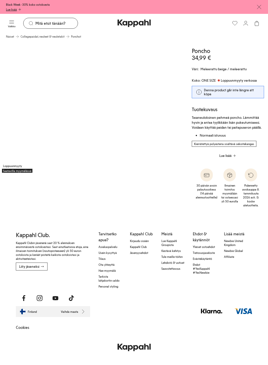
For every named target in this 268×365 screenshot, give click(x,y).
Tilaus (102, 258)
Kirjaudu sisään (139, 241)
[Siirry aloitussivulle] (134, 23)
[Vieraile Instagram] (40, 298)
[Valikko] (11, 23)
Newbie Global (233, 250)
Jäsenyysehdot (139, 252)
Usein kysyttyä (107, 252)
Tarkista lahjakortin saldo (109, 278)
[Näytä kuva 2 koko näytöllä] (137, 108)
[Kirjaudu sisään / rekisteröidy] (245, 23)
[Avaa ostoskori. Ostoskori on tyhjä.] (256, 23)
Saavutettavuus (170, 268)
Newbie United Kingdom (233, 242)
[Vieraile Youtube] (55, 298)
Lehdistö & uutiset (172, 262)
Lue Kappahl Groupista (169, 242)
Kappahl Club (138, 246)
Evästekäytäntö (202, 258)
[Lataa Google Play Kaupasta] (69, 281)
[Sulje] (259, 7)
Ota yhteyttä (106, 264)
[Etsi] (56, 23)
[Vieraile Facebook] (24, 298)
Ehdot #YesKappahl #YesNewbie (201, 268)
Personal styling (108, 286)
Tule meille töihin (172, 256)
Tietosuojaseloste (204, 252)
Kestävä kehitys (171, 250)
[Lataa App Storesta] (33, 281)
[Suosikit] (234, 23)
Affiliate (229, 256)
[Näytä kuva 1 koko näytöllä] (45, 108)
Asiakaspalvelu (107, 246)
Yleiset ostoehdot (204, 246)
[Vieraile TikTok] (71, 298)
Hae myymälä (107, 270)
